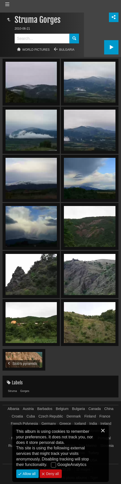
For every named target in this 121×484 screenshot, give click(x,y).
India (93, 424)
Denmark (74, 416)
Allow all (28, 474)
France (104, 416)
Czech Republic (50, 416)
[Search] (42, 38)
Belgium (62, 409)
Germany (49, 424)
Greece (65, 424)
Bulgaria (66, 49)
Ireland (105, 424)
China (108, 409)
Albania (13, 409)
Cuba (30, 416)
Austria (28, 409)
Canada (95, 409)
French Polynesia (24, 424)
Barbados (44, 409)
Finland (90, 416)
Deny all (52, 474)
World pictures (36, 49)
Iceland (80, 424)
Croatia (17, 416)
